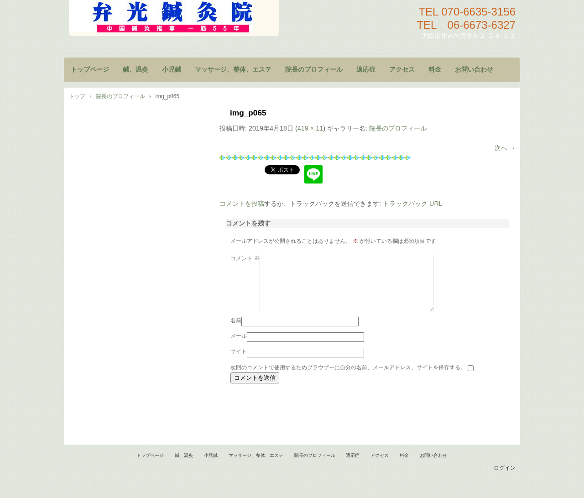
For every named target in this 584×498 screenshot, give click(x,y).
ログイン (505, 479)
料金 (434, 69)
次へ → (505, 148)
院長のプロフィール (314, 69)
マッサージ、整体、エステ (233, 69)
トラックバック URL (413, 203)
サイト (238, 362)
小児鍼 (171, 69)
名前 (235, 331)
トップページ (90, 69)
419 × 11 (310, 128)
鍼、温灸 (135, 69)
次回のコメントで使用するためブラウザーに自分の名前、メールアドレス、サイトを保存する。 (348, 378)
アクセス (402, 69)
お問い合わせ (474, 69)
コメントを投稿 (241, 203)
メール (238, 347)
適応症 (365, 69)
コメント (244, 258)
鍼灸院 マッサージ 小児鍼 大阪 (174, 18)
